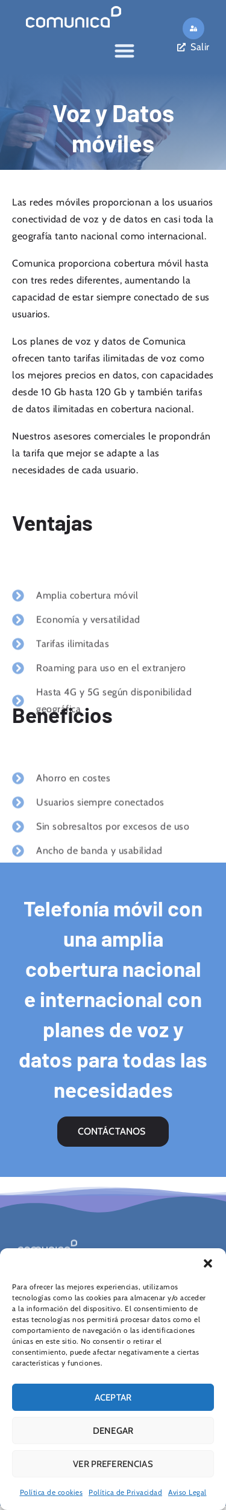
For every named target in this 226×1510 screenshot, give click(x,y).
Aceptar (113, 1397)
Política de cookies (51, 1492)
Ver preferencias (112, 1464)
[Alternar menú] (124, 48)
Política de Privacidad (125, 1492)
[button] (208, 1263)
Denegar (113, 1430)
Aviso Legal (187, 1492)
